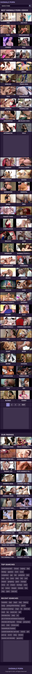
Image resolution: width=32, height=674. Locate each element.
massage (23, 581)
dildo (17, 578)
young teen (26, 622)
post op (4, 635)
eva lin (10, 635)
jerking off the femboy (13, 605)
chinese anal (14, 625)
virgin (17, 609)
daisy (15, 635)
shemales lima (6, 615)
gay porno (19, 638)
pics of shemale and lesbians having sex (13, 618)
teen (3, 578)
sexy (20, 602)
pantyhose (21, 575)
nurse (21, 572)
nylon (8, 591)
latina (3, 585)
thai (7, 578)
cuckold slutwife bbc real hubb (10, 631)
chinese (16, 568)
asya (10, 602)
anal (26, 578)
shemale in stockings (7, 609)
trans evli (14, 591)
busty (3, 605)
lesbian (8, 588)
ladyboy (22, 568)
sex (3, 588)
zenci (3, 625)
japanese (10, 572)
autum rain (13, 612)
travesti (4, 581)
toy (7, 612)
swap (13, 615)
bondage (19, 585)
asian (25, 585)
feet (21, 578)
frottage (19, 622)
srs (17, 615)
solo (27, 575)
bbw (28, 568)
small (3, 612)
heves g (26, 602)
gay (11, 575)
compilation (5, 575)
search (23, 605)
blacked (21, 635)
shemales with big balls (8, 622)
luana (12, 578)
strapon (13, 585)
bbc (15, 575)
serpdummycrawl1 (7, 568)
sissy (3, 591)
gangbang (11, 581)
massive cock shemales (8, 638)
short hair (27, 609)
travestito (4, 602)
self (20, 612)
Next (23, 405)
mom (16, 572)
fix (21, 609)
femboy (4, 572)
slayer (15, 602)
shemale (20, 588)
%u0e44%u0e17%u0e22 (8, 628)
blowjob (14, 588)
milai (8, 625)
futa (26, 588)
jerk (28, 631)
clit (8, 585)
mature (23, 631)
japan (17, 581)
